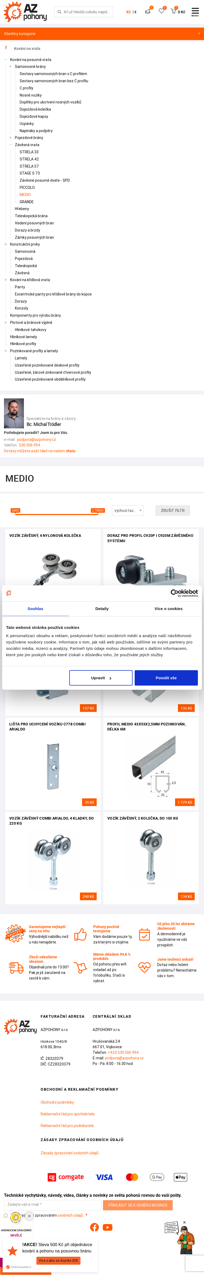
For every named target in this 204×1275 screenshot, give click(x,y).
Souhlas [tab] (35, 608)
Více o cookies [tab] (169, 608)
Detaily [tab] (102, 608)
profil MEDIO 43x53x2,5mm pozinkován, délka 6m (146, 727)
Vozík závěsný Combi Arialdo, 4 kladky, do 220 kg (51, 821)
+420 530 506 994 (123, 1052)
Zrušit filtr (173, 510)
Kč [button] (128, 12)
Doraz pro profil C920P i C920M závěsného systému (150, 538)
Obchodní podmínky (57, 1102)
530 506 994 (29, 445)
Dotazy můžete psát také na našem (39, 451)
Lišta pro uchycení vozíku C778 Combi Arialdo (47, 727)
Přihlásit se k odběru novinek (138, 1205)
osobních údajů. (71, 1215)
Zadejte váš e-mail (23, 1204)
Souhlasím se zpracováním (44, 1215)
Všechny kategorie (102, 34)
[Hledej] (59, 12)
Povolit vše (166, 678)
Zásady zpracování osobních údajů (70, 1153)
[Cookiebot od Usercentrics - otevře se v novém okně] (174, 593)
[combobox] (127, 510)
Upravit (101, 678)
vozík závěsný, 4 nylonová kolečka (45, 535)
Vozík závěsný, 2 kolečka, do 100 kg (142, 818)
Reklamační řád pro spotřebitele (68, 1114)
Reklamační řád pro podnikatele (67, 1125)
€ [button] (135, 12)
